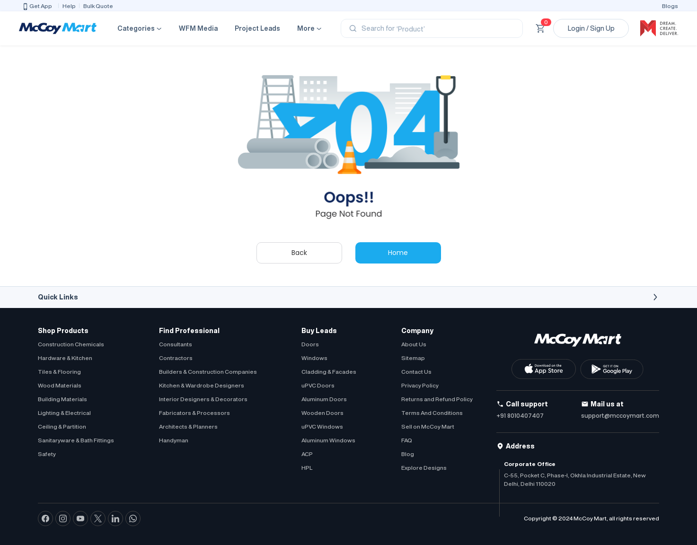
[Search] (432, 28)
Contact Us (416, 372)
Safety (47, 454)
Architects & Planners (188, 426)
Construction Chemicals (71, 344)
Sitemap (413, 358)
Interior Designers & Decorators (203, 399)
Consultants (175, 344)
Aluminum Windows (328, 440)
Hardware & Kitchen (65, 358)
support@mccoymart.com (620, 416)
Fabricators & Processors (194, 413)
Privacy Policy (420, 385)
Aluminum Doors (324, 399)
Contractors (176, 358)
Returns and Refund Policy (437, 399)
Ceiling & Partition (62, 426)
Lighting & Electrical (64, 413)
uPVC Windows (322, 426)
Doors (310, 344)
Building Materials (62, 399)
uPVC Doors (318, 385)
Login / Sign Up (591, 28)
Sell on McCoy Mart (427, 426)
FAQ (406, 440)
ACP (307, 454)
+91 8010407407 (520, 416)
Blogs (670, 6)
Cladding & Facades (328, 372)
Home (398, 252)
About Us (413, 344)
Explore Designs (424, 468)
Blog (407, 454)
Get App (37, 6)
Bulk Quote (98, 6)
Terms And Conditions (432, 413)
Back (299, 252)
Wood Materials (59, 385)
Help (69, 6)
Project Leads (257, 28)
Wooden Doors (322, 413)
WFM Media (198, 28)
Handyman (173, 440)
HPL (306, 468)
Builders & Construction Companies (208, 372)
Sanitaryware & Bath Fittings (76, 440)
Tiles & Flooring (59, 372)
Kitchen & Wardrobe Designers (201, 385)
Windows (314, 358)
